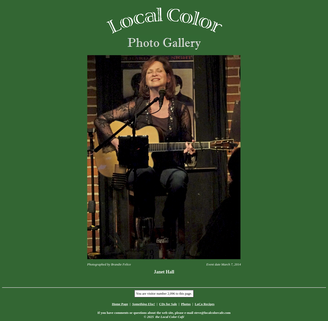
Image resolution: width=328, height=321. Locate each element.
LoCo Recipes (204, 304)
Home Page (120, 304)
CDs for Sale (168, 304)
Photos (186, 304)
